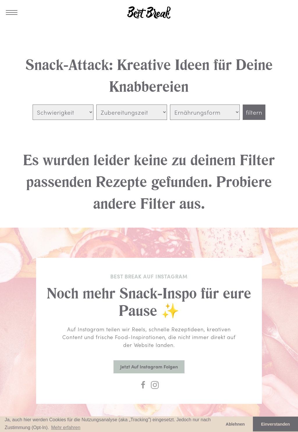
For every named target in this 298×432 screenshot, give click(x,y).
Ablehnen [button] (235, 424)
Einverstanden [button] (275, 424)
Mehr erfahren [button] (66, 427)
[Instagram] (154, 385)
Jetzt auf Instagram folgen (149, 366)
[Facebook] (143, 385)
